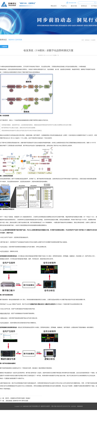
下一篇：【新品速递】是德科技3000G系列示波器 (14, 400)
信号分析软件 (5, 251)
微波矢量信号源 (5, 313)
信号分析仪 (4, 246)
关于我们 (94, 6)
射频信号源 (33, 304)
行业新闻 (93, 40)
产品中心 (64, 6)
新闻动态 (84, 6)
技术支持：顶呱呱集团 (77, 406)
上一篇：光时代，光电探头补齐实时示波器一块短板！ (15, 398)
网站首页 (54, 6)
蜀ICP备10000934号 (56, 406)
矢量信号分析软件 (50, 304)
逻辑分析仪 (40, 304)
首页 (83, 40)
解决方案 (74, 6)
